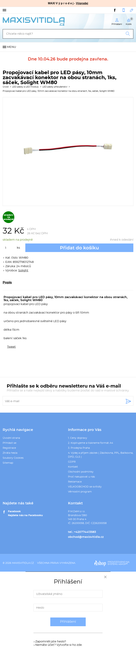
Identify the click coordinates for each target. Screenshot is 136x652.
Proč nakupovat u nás (81, 477)
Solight (23, 270)
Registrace (9, 448)
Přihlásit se (9, 443)
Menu (11, 47)
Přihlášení (68, 621)
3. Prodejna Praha (79, 448)
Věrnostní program (80, 492)
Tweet (11, 346)
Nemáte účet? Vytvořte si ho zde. (58, 644)
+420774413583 (124, 10)
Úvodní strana (11, 438)
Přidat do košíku (79, 248)
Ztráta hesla (10, 453)
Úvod (5, 87)
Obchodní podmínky (81, 472)
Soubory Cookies (13, 458)
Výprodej (82, 3)
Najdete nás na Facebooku (25, 515)
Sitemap (8, 463)
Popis (7, 282)
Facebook (14, 511)
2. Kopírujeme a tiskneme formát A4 (90, 443)
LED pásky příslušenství (54, 87)
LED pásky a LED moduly (25, 87)
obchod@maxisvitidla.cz (131, 10)
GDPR (72, 462)
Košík (129, 21)
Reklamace (75, 482)
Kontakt (73, 467)
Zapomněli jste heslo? (50, 641)
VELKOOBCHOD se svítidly (85, 487)
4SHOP (123, 564)
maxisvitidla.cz (23, 563)
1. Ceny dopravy (77, 438)
